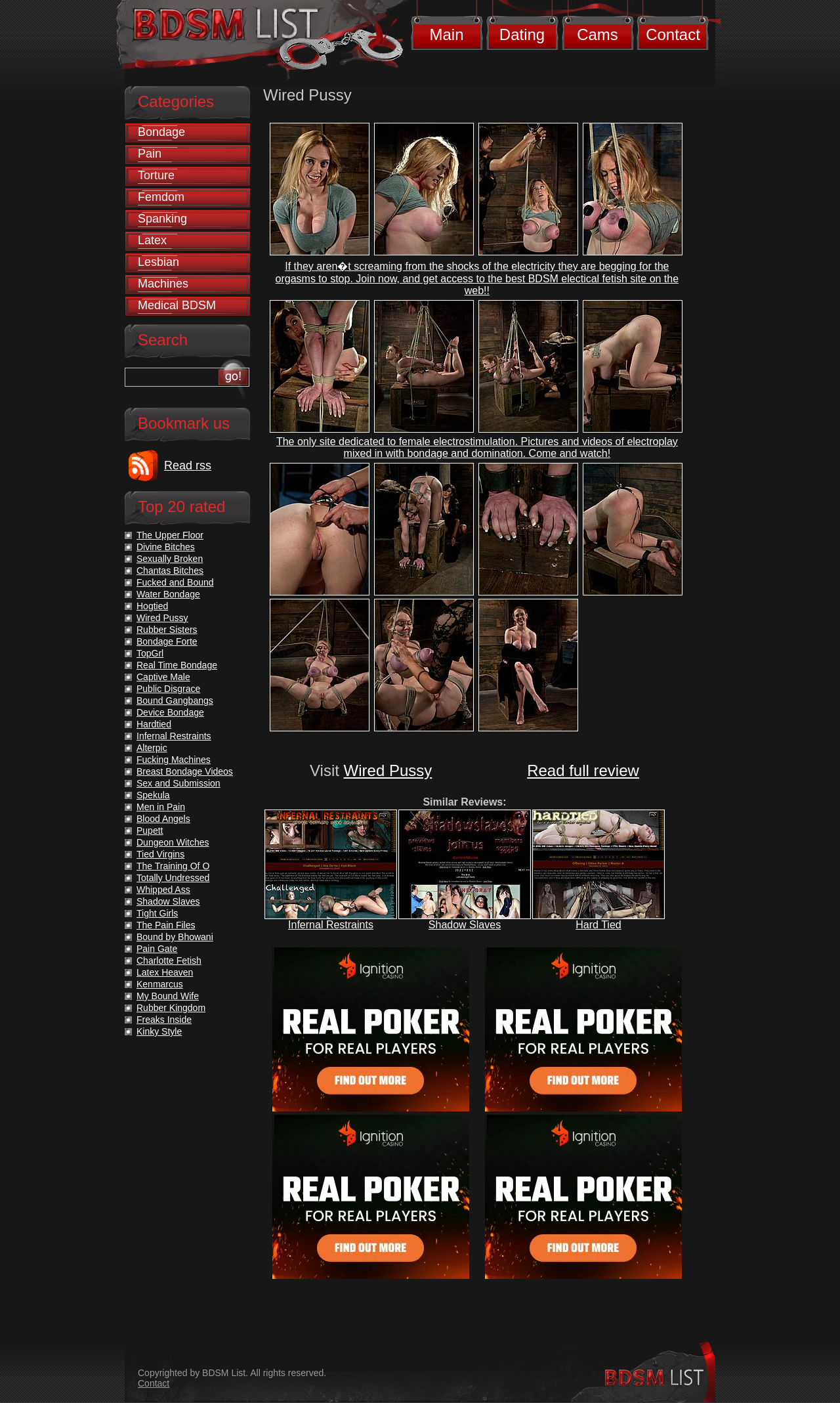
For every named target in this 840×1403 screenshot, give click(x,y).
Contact (673, 34)
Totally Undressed (172, 878)
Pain (149, 153)
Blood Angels (163, 818)
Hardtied (153, 724)
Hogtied (152, 606)
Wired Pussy (388, 770)
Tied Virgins (160, 854)
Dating (522, 34)
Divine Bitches (165, 547)
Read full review (583, 770)
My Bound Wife (167, 996)
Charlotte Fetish (168, 960)
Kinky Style (159, 1031)
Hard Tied (598, 924)
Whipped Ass (163, 889)
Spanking (162, 218)
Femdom (161, 197)
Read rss (187, 465)
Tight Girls (157, 913)
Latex (152, 240)
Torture (156, 175)
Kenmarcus (159, 984)
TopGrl (149, 653)
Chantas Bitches (169, 570)
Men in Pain (160, 807)
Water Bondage (168, 594)
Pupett (149, 830)
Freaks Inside (164, 1019)
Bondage (161, 132)
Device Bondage (170, 712)
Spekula (153, 795)
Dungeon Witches (172, 842)
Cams (597, 34)
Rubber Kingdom (170, 1008)
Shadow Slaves (465, 924)
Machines (163, 283)
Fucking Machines (173, 759)
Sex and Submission (178, 783)
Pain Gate (156, 948)
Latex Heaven (164, 972)
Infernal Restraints (330, 924)
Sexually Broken (169, 558)
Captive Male (163, 677)
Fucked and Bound (175, 582)
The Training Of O (172, 866)
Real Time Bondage (176, 665)
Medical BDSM (177, 305)
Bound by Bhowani (174, 937)
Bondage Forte (167, 641)
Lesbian (158, 262)
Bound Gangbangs (174, 700)
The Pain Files (165, 925)
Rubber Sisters (167, 629)
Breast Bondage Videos (184, 771)
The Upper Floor (169, 535)
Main (446, 34)
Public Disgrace (168, 688)
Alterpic (151, 748)
